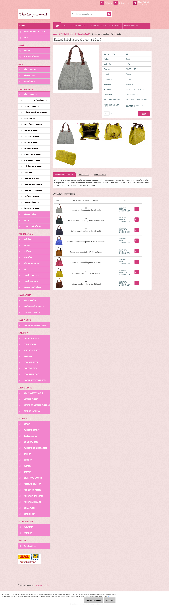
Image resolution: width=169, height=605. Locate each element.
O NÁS (64, 25)
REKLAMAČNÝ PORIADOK (98, 25)
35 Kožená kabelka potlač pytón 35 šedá (86, 209)
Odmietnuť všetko (90, 600)
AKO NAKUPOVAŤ (115, 25)
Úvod (55, 33)
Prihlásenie (105, 2)
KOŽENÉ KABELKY (82, 33)
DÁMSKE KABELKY (66, 33)
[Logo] (34, 14)
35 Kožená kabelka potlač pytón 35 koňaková (86, 251)
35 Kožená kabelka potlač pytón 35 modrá (86, 230)
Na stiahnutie (84, 174)
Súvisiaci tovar (100, 174)
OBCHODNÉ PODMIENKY (77, 25)
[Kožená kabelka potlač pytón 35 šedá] (66, 122)
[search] (109, 14)
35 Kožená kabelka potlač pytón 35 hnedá (86, 283)
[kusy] (107, 113)
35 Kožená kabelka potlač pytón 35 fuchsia (86, 261)
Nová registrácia (122, 2)
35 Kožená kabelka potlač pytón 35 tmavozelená (86, 219)
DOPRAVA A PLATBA (131, 25)
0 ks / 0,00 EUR (144, 1)
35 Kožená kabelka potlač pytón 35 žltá (86, 272)
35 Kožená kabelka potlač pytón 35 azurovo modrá (86, 240)
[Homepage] (58, 26)
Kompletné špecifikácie (64, 174)
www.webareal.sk (43, 585)
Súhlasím (109, 600)
